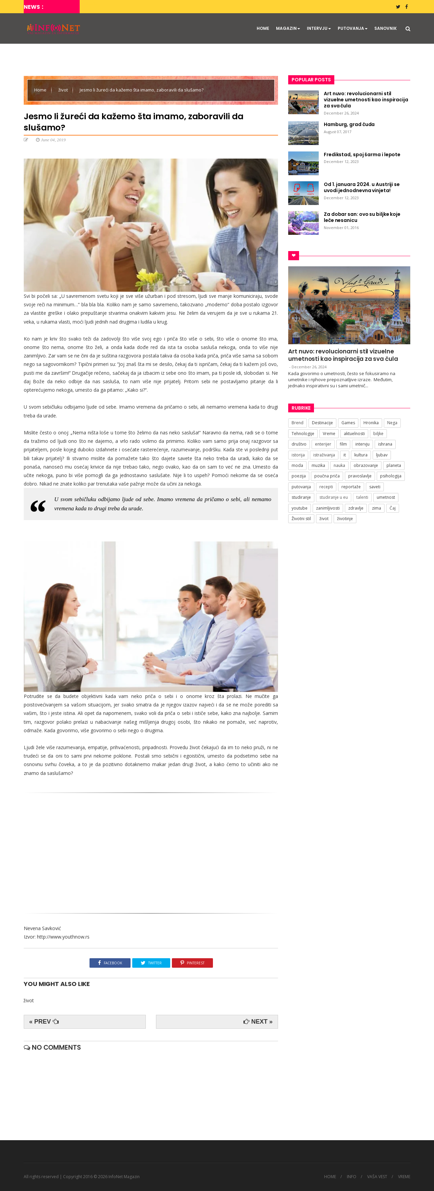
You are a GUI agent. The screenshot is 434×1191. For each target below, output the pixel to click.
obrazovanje (366, 465)
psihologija (390, 476)
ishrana (385, 444)
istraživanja (324, 455)
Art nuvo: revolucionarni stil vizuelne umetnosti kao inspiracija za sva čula (343, 355)
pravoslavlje (360, 476)
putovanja (301, 487)
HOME (263, 28)
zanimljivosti (328, 508)
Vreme (329, 433)
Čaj (393, 508)
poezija (299, 476)
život (63, 90)
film (343, 444)
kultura (361, 455)
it (344, 455)
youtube (300, 508)
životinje (345, 518)
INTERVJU (319, 28)
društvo (299, 444)
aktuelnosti (354, 433)
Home (40, 90)
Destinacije (322, 423)
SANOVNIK (385, 28)
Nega (392, 423)
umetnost (386, 497)
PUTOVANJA (353, 28)
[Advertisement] (151, 850)
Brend (297, 423)
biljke (378, 433)
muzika (318, 465)
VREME (404, 1176)
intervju (362, 444)
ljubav (382, 455)
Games (348, 423)
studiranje (301, 497)
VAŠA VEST (377, 1176)
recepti (326, 487)
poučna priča (327, 476)
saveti (374, 487)
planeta (394, 465)
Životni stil (301, 518)
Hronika (371, 423)
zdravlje (355, 508)
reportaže (351, 487)
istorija (298, 455)
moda (297, 465)
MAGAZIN (288, 28)
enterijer (323, 444)
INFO (351, 1176)
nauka (339, 465)
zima (376, 508)
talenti (362, 497)
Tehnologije (303, 433)
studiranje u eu (333, 497)
